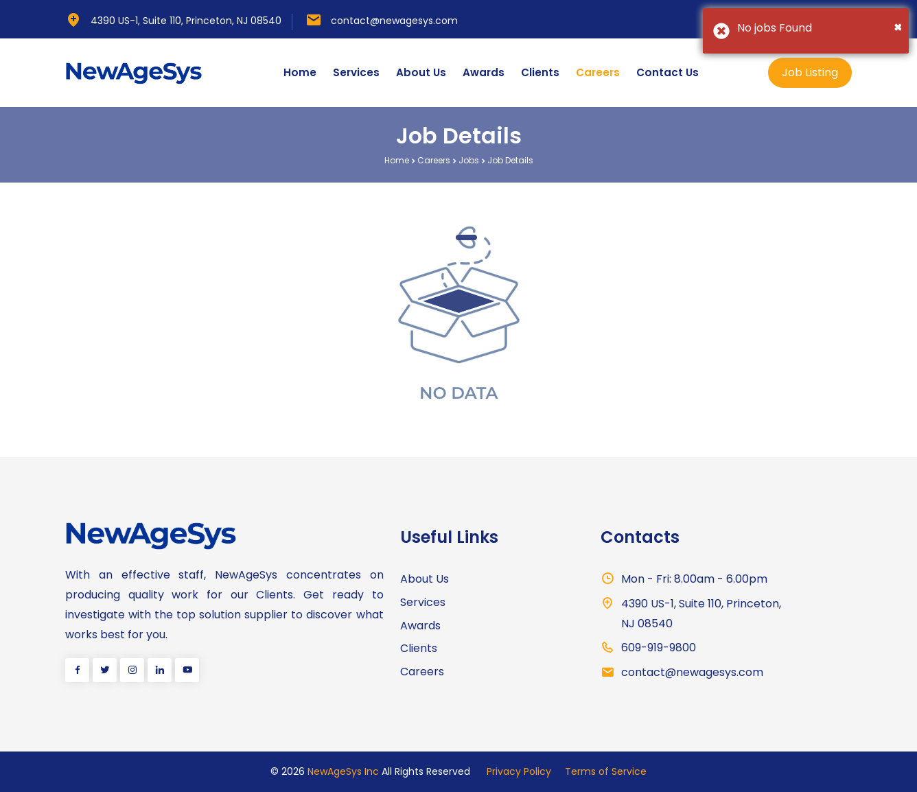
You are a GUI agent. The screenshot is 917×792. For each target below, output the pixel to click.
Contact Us (667, 72)
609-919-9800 (658, 647)
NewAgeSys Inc (343, 771)
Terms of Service (606, 771)
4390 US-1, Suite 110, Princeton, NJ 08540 (186, 20)
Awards (483, 72)
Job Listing (810, 72)
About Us (421, 72)
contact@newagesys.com (394, 20)
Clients (540, 72)
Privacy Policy (519, 771)
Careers (598, 72)
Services (356, 72)
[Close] (898, 26)
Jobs (468, 160)
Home (299, 72)
